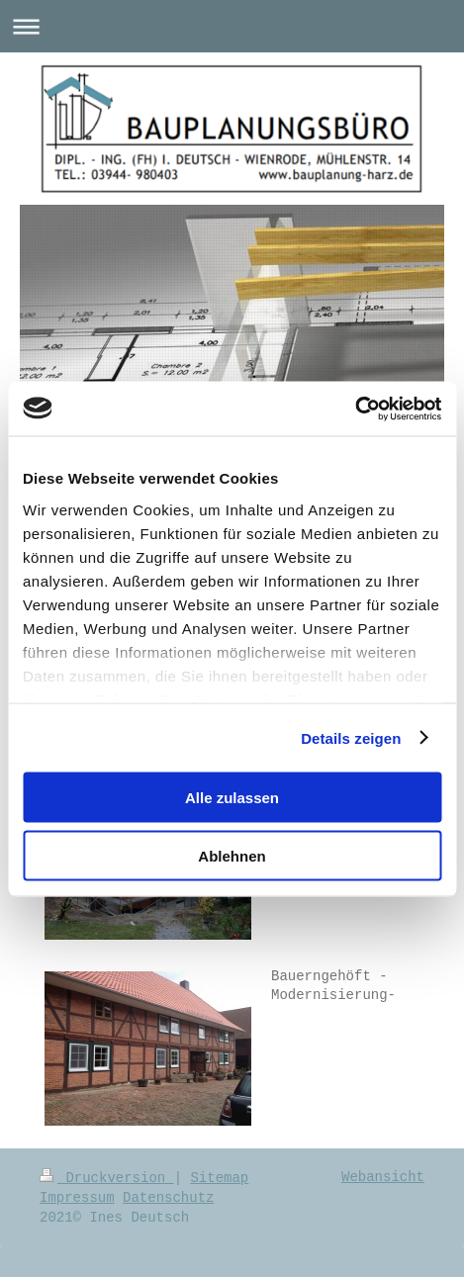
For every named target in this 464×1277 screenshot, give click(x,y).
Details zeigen (351, 737)
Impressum (77, 1198)
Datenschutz (168, 1198)
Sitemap (219, 1178)
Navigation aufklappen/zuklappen (232, 26)
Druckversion (107, 1178)
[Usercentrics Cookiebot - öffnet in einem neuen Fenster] (354, 408)
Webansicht (382, 1177)
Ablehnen (231, 855)
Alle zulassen (232, 797)
